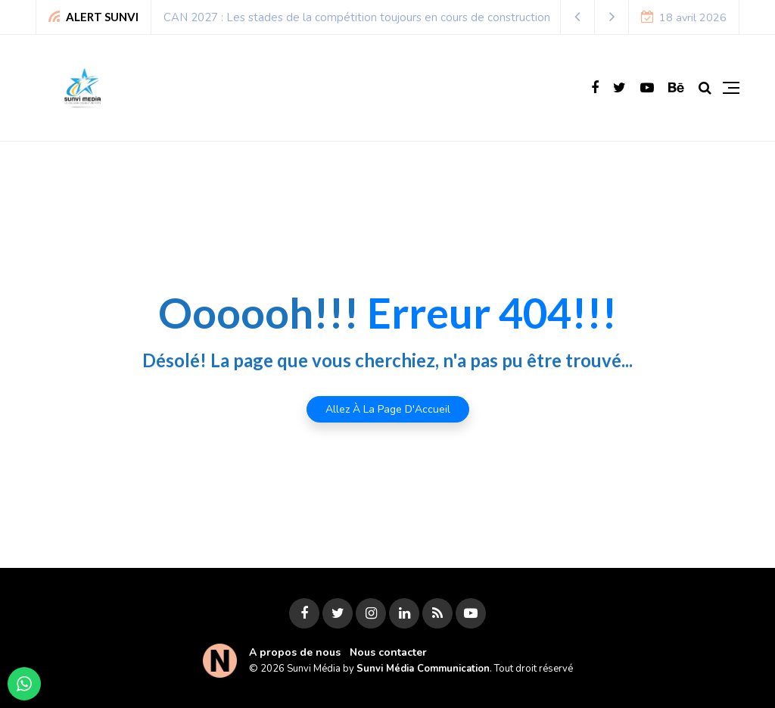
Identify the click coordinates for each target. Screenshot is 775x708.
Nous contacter (388, 652)
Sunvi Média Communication (423, 668)
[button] (578, 17)
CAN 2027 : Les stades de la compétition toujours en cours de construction (356, 17)
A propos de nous (295, 652)
